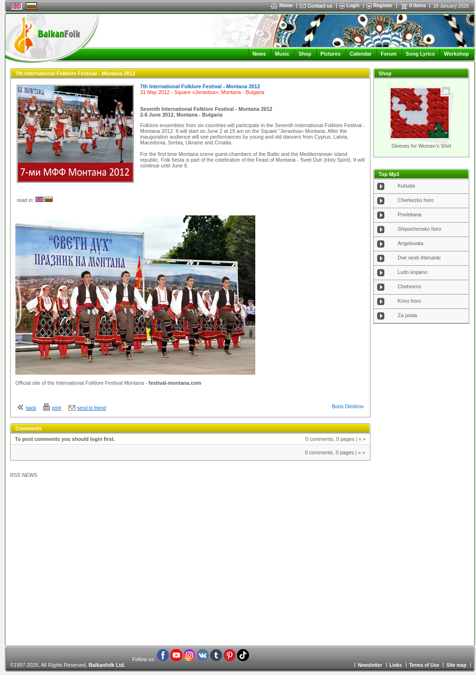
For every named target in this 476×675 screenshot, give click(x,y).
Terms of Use (424, 665)
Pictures (331, 54)
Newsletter (370, 665)
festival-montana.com (175, 383)
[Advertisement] (421, 482)
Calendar (361, 54)
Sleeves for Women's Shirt (421, 146)
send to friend (92, 408)
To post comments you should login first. (65, 439)
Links (396, 665)
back (31, 408)
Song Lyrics (420, 54)
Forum (388, 54)
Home (282, 5)
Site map (456, 665)
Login (352, 5)
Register (383, 5)
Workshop (456, 54)
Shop (304, 54)
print (56, 408)
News (259, 54)
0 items (417, 5)
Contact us (320, 6)
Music (282, 54)
